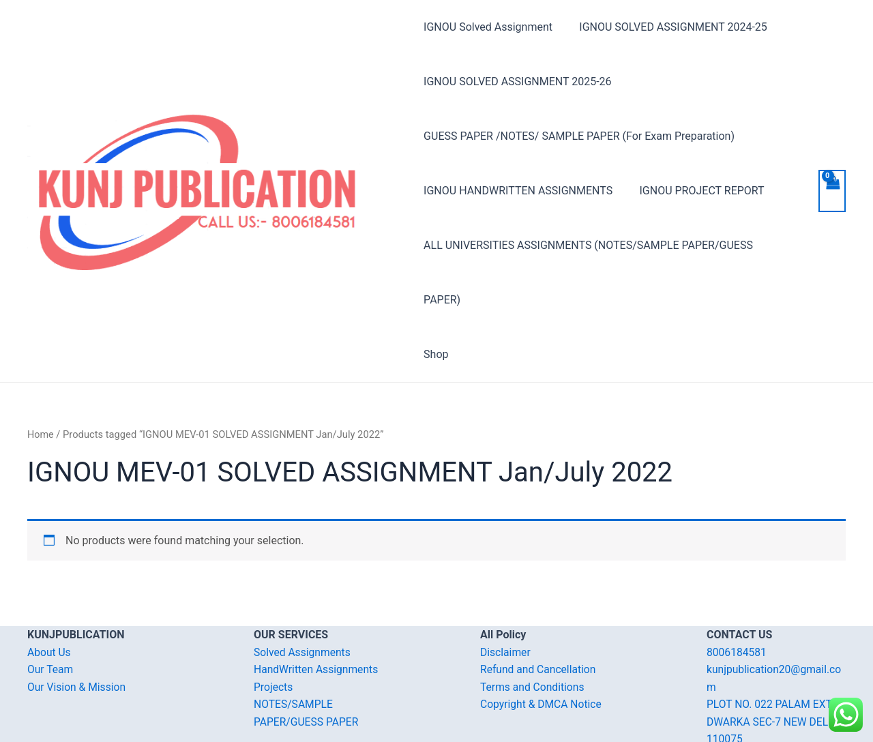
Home (41, 380)
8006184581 (737, 597)
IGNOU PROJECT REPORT (696, 190)
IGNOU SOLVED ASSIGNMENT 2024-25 (668, 26)
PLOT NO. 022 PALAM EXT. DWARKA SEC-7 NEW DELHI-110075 (776, 667)
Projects (274, 632)
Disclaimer (505, 597)
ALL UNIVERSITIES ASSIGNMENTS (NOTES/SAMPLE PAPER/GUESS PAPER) (608, 245)
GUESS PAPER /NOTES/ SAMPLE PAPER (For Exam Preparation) (579, 136)
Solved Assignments (303, 597)
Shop (436, 299)
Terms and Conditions (533, 632)
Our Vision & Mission (77, 632)
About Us (49, 597)
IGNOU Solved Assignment (488, 26)
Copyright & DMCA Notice (542, 649)
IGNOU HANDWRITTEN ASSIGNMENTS (518, 190)
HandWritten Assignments (317, 614)
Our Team (50, 614)
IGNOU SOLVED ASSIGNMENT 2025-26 (517, 81)
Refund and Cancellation (539, 614)
